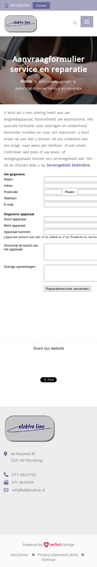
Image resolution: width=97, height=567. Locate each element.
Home (26, 81)
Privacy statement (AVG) (58, 554)
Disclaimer (20, 554)
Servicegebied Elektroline (68, 165)
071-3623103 (19, 5)
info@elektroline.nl (28, 489)
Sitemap (48, 559)
